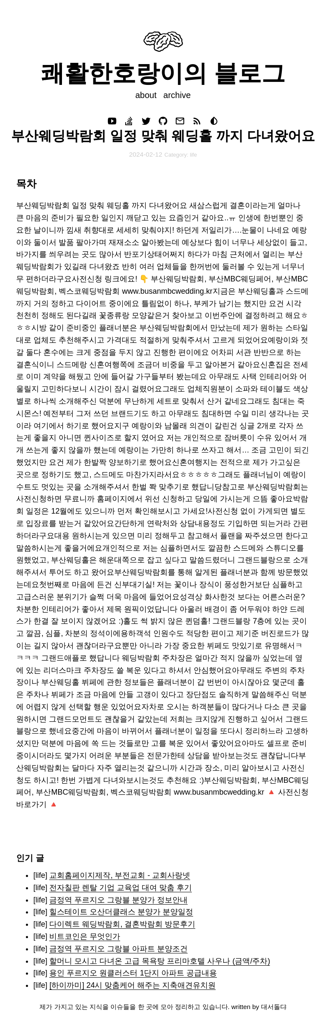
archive (177, 95)
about (146, 95)
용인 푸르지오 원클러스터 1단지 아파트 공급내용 (133, 973)
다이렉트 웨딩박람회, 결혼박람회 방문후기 (122, 924)
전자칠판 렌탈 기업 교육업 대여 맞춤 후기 (120, 887)
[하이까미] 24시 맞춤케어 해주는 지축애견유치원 (132, 985)
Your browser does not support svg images (163, 41)
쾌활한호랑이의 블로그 (163, 73)
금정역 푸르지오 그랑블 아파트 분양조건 (118, 948)
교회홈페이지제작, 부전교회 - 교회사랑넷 (119, 875)
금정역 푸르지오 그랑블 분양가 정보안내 (118, 900)
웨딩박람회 (141, 658)
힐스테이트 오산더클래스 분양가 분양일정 (121, 912)
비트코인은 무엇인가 (84, 936)
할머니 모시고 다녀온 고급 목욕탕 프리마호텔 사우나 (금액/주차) (159, 961)
